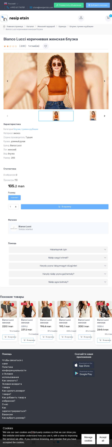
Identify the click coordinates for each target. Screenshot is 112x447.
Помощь (12, 243)
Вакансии (7, 414)
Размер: (12, 193)
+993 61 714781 (16, 7)
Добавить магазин (97, 5)
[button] (83, 365)
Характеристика (12, 124)
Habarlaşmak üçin (78, 249)
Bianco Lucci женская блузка (8, 323)
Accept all (102, 439)
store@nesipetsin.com (41, 7)
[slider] (11, 46)
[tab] (58, 249)
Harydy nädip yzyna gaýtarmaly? (74, 274)
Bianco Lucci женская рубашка (103, 323)
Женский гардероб (46, 26)
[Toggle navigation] (53, 18)
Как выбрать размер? (13, 418)
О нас (5, 404)
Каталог (30, 26)
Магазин (12, 220)
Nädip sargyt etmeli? (77, 257)
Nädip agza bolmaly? (77, 282)
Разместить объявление (68, 5)
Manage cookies (88, 439)
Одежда (62, 26)
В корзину (64, 207)
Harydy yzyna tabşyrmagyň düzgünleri (73, 266)
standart (14, 197)
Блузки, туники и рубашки (81, 26)
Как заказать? (10, 380)
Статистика (10, 169)
